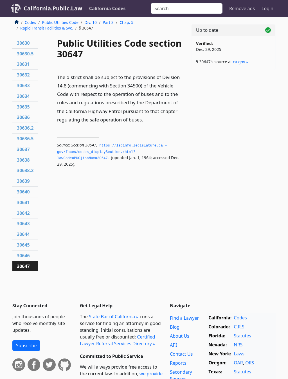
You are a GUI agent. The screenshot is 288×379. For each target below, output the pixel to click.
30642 (23, 213)
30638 (23, 160)
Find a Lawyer (184, 318)
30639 (23, 181)
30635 (23, 107)
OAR (238, 363)
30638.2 (25, 170)
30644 (23, 234)
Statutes (242, 336)
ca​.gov (239, 61)
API (173, 345)
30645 (23, 245)
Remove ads (242, 8)
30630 (23, 43)
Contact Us (181, 354)
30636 (23, 117)
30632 (23, 75)
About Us (179, 336)
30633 (23, 85)
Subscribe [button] (26, 345)
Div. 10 (90, 22)
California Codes (107, 8)
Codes (30, 22)
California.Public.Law (53, 8)
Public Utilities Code (60, 22)
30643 (23, 223)
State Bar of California (112, 316)
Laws (239, 354)
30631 (23, 64)
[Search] (186, 8)
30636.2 (25, 128)
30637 (23, 149)
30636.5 (25, 139)
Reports (178, 363)
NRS (238, 345)
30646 (23, 255)
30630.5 (25, 54)
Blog (174, 327)
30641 (23, 202)
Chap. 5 (126, 22)
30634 (23, 96)
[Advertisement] (233, 113)
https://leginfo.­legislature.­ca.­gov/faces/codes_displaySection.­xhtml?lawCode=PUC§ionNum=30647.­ (112, 152)
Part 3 (108, 22)
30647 (23, 266)
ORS (249, 363)
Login (267, 8)
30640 (23, 192)
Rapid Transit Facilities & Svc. (46, 28)
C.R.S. (240, 327)
